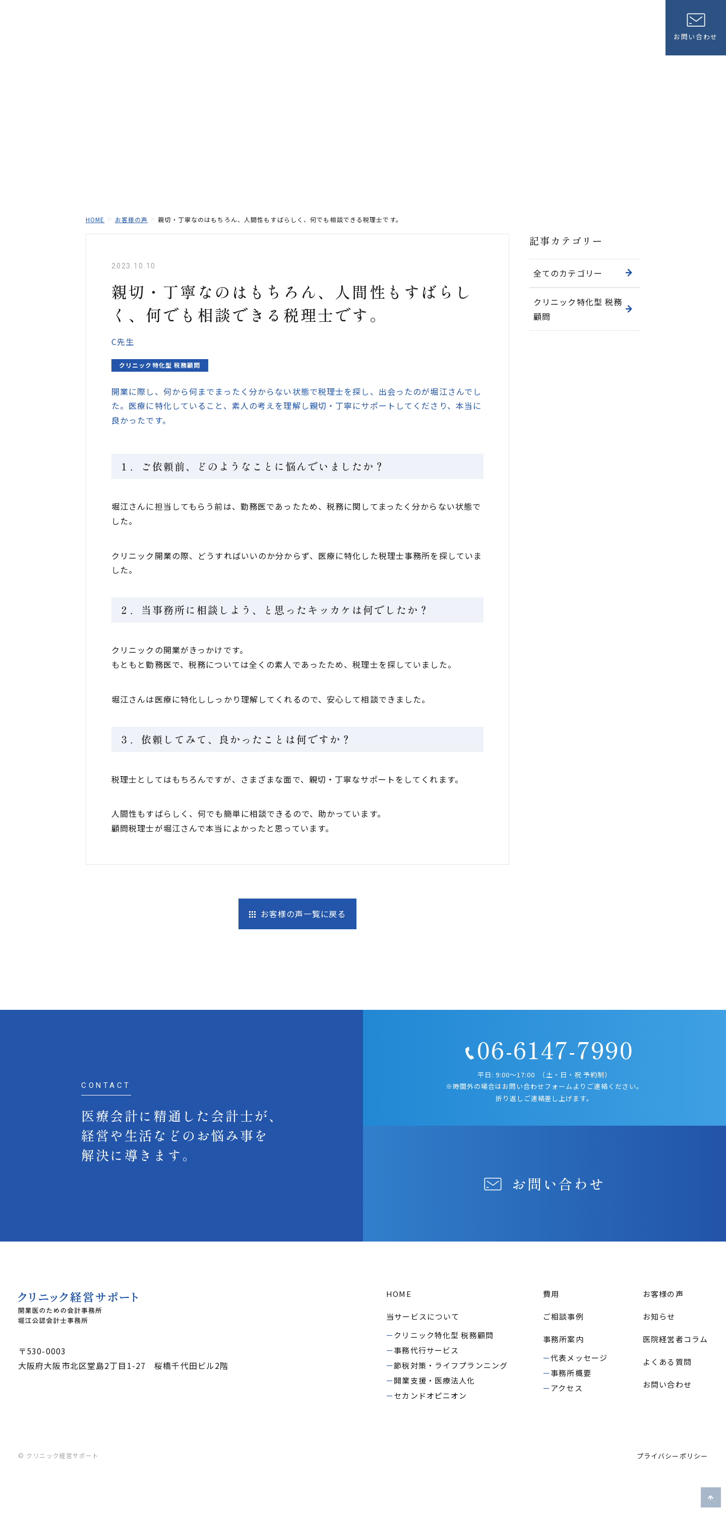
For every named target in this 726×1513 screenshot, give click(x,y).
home (95, 219)
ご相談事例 (502, 34)
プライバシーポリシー (672, 1457)
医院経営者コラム (621, 18)
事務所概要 (571, 1373)
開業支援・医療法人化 (434, 1381)
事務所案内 (630, 34)
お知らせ (499, 18)
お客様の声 (561, 34)
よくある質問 (553, 18)
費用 (456, 34)
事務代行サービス (426, 1351)
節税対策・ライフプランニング (451, 1366)
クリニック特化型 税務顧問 (582, 309)
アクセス (566, 1389)
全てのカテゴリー (582, 273)
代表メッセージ (579, 1358)
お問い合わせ (667, 1385)
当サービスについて (393, 34)
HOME (398, 1294)
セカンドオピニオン (430, 1396)
